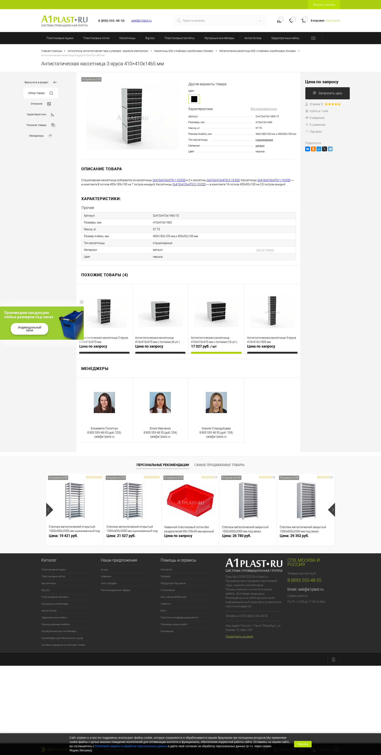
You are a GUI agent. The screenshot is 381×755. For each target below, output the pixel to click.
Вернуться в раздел (41, 82)
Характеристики (41, 114)
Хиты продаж (109, 583)
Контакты (166, 569)
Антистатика (252, 38)
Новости (166, 603)
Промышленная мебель (55, 624)
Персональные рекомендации (163, 465)
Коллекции (167, 631)
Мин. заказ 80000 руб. (174, 596)
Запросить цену (327, 93)
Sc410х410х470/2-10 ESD (223, 180)
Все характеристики (264, 108)
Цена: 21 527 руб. (121, 536)
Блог (163, 610)
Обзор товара (40, 93)
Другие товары (265, 249)
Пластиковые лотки (96, 38)
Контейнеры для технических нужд (62, 638)
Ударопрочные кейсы (285, 38)
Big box (150, 38)
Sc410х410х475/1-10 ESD (169, 180)
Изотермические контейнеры (59, 631)
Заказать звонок (324, 4)
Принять (302, 744)
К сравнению (315, 125)
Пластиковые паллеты (180, 38)
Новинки (106, 576)
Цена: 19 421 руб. (63, 536)
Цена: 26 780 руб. (236, 536)
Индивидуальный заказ (29, 328)
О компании (168, 590)
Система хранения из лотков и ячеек (63, 644)
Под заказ (313, 131)
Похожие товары (40, 125)
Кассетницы (127, 38)
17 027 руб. (204, 346)
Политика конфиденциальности (179, 617)
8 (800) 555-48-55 (304, 580)
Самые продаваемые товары (219, 465)
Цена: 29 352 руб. (294, 536)
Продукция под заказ (173, 583)
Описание (41, 104)
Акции (104, 569)
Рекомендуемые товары (115, 590)
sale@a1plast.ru (141, 20)
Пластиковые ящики (59, 38)
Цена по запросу (93, 346)
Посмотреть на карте (239, 636)
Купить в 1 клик (316, 111)
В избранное (315, 118)
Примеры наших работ (174, 624)
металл (260, 145)
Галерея (165, 576)
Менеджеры (40, 136)
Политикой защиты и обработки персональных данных (131, 746)
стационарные (264, 139)
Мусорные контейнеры (220, 38)
